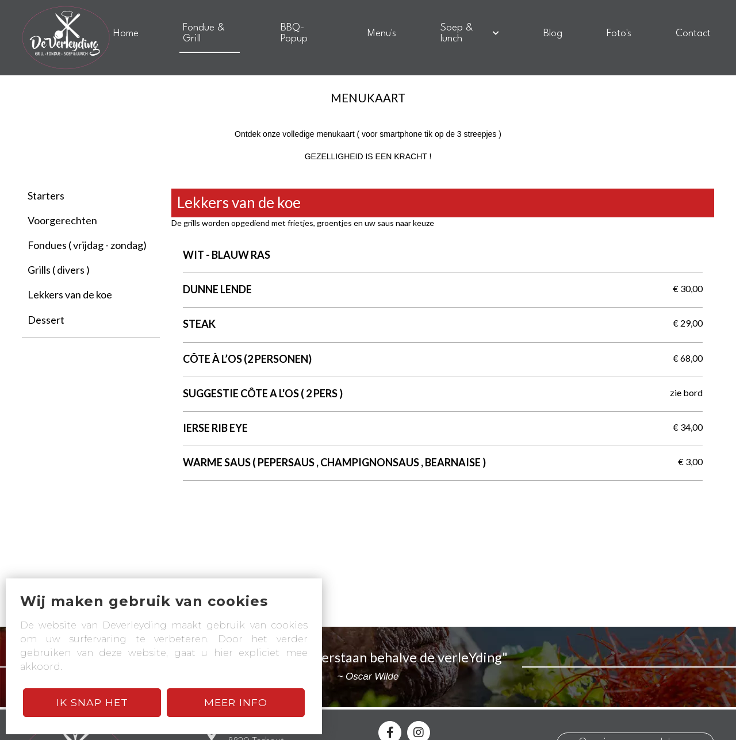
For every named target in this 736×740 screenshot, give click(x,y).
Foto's (619, 34)
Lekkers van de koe (70, 294)
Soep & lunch (469, 33)
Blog (552, 34)
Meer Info (235, 702)
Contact (693, 34)
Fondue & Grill (204, 33)
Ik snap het (92, 702)
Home (126, 34)
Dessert (46, 319)
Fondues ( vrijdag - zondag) (87, 245)
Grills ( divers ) (59, 269)
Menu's (381, 34)
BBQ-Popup (294, 33)
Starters (46, 195)
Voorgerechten (62, 220)
